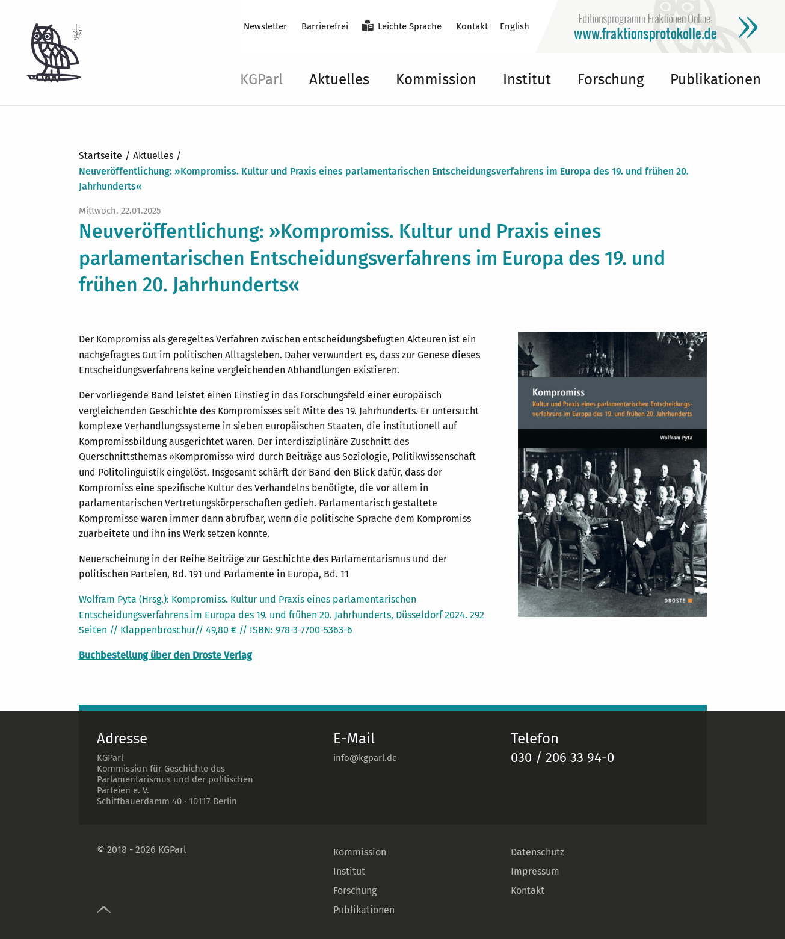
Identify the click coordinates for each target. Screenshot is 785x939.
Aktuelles (339, 79)
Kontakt (472, 26)
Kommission (436, 79)
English (514, 26)
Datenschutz (537, 852)
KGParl (261, 79)
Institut (527, 79)
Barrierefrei (324, 26)
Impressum (535, 871)
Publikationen (715, 79)
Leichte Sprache (410, 26)
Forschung (610, 79)
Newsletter (265, 26)
